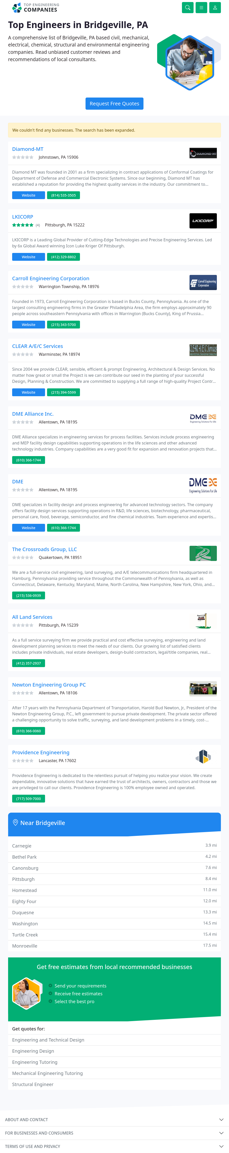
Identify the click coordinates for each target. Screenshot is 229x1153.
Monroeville (114, 946)
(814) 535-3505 (63, 195)
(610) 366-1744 (28, 460)
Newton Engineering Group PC (49, 684)
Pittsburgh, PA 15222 (65, 225)
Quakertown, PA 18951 (60, 557)
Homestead (114, 890)
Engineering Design (33, 1051)
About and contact (26, 1119)
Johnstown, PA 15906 (58, 157)
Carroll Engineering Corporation (50, 278)
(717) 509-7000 (28, 798)
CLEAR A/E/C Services (37, 346)
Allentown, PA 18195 (58, 422)
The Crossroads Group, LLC (44, 549)
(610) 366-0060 (28, 730)
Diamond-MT (28, 149)
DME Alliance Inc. (33, 413)
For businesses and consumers (39, 1133)
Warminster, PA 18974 (59, 354)
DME (17, 481)
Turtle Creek (114, 934)
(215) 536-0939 (28, 595)
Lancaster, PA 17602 (57, 760)
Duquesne (114, 912)
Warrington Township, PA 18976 (69, 286)
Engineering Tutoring (34, 1062)
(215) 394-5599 (63, 392)
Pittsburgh (114, 879)
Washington (114, 923)
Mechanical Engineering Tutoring (47, 1073)
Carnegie (114, 845)
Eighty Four (114, 901)
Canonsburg (114, 868)
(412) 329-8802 (63, 256)
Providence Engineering (41, 752)
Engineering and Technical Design (48, 1040)
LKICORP (22, 216)
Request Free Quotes (114, 103)
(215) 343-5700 (63, 324)
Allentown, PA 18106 (58, 693)
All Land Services (32, 617)
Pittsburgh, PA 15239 (58, 625)
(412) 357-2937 (28, 663)
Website (28, 195)
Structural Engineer (32, 1084)
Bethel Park (114, 857)
